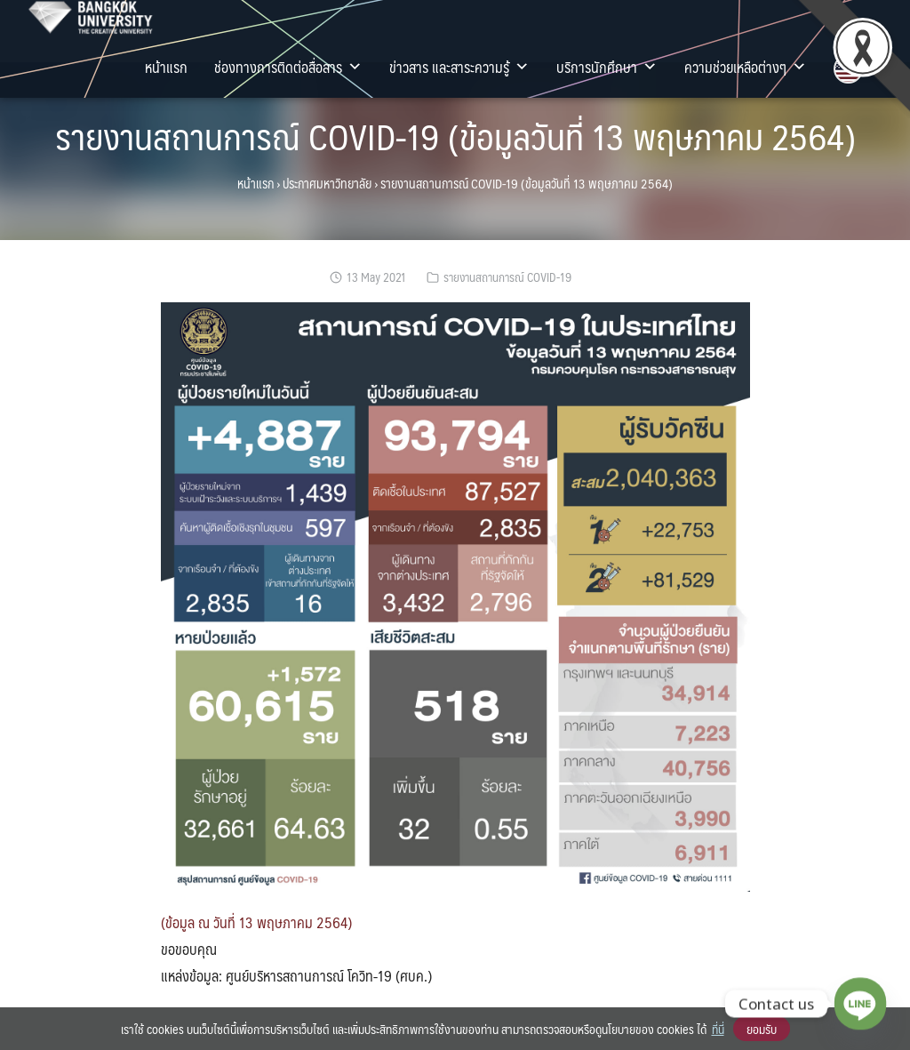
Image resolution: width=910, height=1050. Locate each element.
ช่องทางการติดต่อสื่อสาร (288, 66)
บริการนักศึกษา (607, 66)
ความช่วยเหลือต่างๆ (745, 66)
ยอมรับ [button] (761, 1028)
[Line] (860, 1004)
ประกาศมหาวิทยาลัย (327, 183)
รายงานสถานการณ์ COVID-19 (507, 277)
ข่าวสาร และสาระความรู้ (459, 66)
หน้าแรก (166, 66)
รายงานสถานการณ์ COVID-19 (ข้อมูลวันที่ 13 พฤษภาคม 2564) (455, 135)
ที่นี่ (718, 1028)
